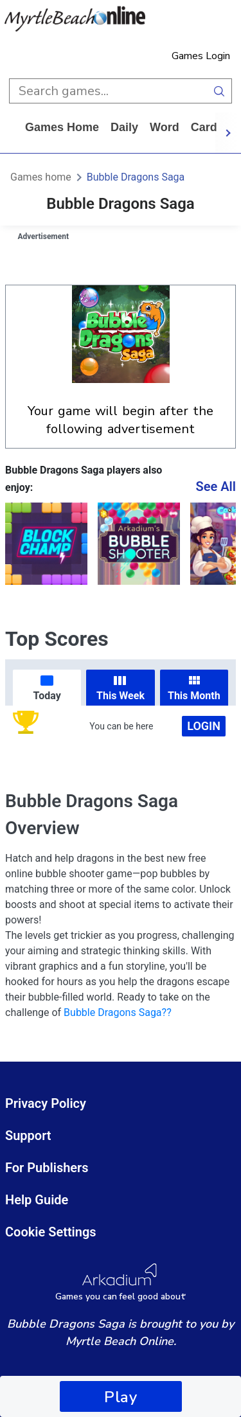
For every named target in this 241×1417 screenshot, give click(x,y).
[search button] (219, 90)
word (164, 127)
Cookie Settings (50, 1232)
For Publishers (47, 1167)
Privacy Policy (45, 1103)
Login (203, 726)
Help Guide (36, 1200)
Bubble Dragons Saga (135, 177)
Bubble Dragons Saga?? (118, 1012)
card (204, 127)
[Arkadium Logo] (120, 1282)
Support (28, 1135)
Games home (62, 127)
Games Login (201, 56)
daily (124, 127)
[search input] (108, 90)
